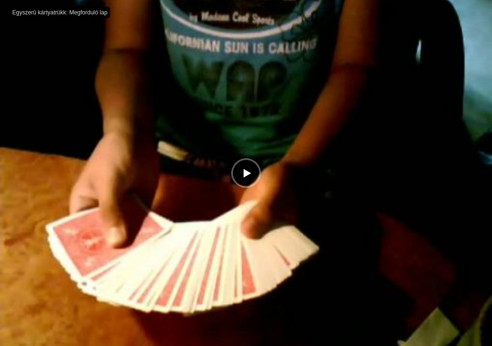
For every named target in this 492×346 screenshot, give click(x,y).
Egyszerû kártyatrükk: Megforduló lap (59, 12)
